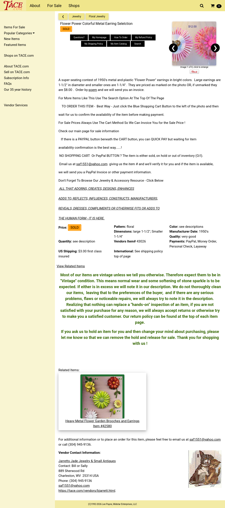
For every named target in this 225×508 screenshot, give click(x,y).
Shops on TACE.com (19, 56)
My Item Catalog (119, 44)
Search (137, 44)
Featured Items (15, 45)
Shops (74, 5)
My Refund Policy (143, 37)
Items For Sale (14, 27)
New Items (12, 39)
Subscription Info (16, 78)
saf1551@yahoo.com (91, 164)
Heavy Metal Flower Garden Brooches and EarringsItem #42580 (102, 421)
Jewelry (76, 16)
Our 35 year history (17, 90)
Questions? (79, 37)
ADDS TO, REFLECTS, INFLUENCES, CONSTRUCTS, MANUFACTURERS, (108, 199)
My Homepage (99, 37)
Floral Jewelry (97, 16)
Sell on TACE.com (17, 72)
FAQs (8, 84)
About (35, 5)
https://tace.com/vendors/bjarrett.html (86, 491)
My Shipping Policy (94, 44)
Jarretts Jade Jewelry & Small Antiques (87, 461)
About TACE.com (16, 66)
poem (93, 90)
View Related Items (71, 266)
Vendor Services (16, 105)
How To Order (120, 37)
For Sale (54, 5)
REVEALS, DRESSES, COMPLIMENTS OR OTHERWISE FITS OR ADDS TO (109, 208)
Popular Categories (19, 33)
